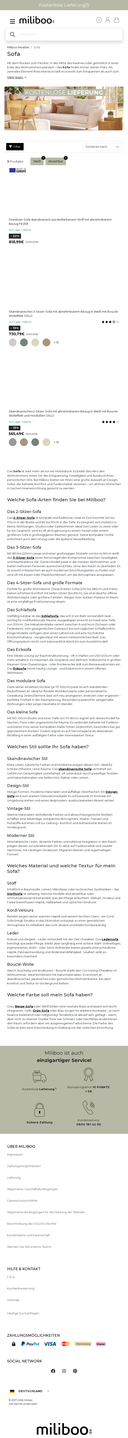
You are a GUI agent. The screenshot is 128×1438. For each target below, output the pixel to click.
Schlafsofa (49, 616)
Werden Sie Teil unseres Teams (29, 1246)
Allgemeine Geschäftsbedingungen (32, 1189)
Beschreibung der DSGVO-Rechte (31, 1223)
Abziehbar (57, 160)
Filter (15, 146)
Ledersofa (110, 939)
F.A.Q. (11, 1277)
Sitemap (13, 1300)
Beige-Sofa (24, 1006)
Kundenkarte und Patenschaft (28, 1235)
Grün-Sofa (41, 1010)
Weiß (38, 160)
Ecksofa (19, 668)
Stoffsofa (15, 893)
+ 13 (56, 342)
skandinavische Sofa (75, 769)
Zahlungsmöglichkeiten (24, 1166)
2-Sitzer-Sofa (24, 517)
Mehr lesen (16, 77)
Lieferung (14, 1177)
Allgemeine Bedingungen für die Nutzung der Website (46, 1212)
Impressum (15, 1154)
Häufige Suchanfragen (23, 1313)
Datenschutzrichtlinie (22, 1200)
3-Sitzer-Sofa (23, 557)
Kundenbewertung (20, 1288)
